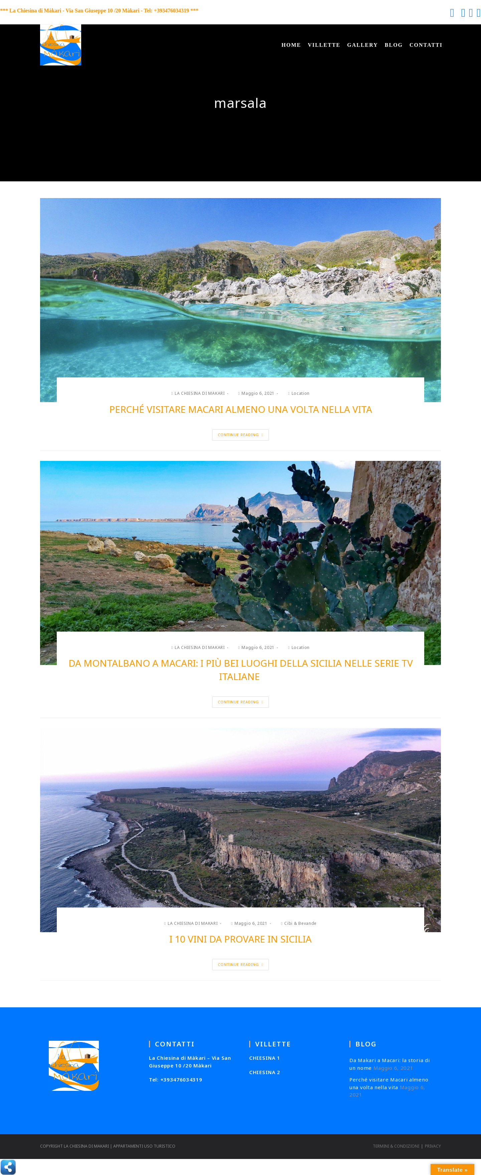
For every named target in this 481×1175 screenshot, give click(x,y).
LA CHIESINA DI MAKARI (200, 393)
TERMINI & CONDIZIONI (396, 1146)
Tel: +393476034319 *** (171, 10)
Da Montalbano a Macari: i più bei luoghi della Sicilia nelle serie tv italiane (240, 669)
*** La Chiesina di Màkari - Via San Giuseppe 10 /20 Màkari (69, 10)
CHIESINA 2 (264, 1072)
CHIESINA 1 (264, 1057)
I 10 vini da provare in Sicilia (240, 939)
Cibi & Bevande (300, 923)
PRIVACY (433, 1146)
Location (301, 393)
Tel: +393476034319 (175, 1079)
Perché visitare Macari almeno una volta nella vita (240, 409)
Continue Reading (240, 434)
